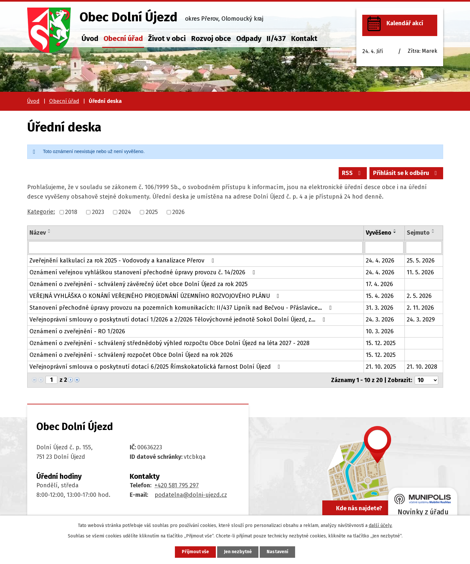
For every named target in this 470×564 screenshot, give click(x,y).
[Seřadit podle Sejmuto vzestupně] (433, 229)
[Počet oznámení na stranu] (426, 380)
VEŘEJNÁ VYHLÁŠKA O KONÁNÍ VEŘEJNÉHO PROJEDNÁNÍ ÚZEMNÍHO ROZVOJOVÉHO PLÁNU (155, 296)
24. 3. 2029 (421, 319)
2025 (152, 212)
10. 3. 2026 (380, 331)
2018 (71, 212)
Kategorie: (41, 211)
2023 (98, 212)
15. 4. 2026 (380, 296)
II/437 (276, 38)
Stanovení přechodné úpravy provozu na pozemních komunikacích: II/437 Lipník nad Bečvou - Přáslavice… (181, 307)
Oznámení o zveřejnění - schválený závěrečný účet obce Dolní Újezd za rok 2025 (138, 284)
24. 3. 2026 (380, 319)
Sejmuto (418, 232)
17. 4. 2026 (379, 284)
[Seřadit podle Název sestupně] (49, 232)
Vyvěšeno (378, 232)
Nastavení (278, 552)
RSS (352, 173)
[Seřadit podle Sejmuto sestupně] (433, 232)
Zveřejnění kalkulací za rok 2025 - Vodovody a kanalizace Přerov (122, 260)
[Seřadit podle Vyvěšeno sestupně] (395, 232)
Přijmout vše (195, 552)
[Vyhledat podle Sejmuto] (424, 247)
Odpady (248, 38)
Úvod (90, 38)
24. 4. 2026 (380, 260)
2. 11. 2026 (420, 307)
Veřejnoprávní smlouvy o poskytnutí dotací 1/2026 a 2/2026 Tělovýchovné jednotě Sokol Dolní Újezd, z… (178, 319)
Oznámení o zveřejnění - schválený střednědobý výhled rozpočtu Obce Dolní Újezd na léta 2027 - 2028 (169, 343)
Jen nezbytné (238, 552)
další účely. (380, 525)
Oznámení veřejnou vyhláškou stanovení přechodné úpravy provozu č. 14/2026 (143, 272)
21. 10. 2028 (422, 366)
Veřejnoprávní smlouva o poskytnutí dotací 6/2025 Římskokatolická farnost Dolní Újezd (156, 366)
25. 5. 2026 (421, 260)
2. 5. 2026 (419, 296)
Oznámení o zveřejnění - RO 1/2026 (77, 331)
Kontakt (304, 38)
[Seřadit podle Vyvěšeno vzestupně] (395, 229)
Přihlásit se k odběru (406, 173)
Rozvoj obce (211, 38)
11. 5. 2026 (420, 272)
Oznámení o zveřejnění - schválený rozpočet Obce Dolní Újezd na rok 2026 (131, 355)
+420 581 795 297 (177, 485)
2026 (178, 212)
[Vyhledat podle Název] (195, 247)
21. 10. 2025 (381, 366)
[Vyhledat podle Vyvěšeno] (384, 247)
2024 (125, 212)
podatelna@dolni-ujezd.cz (191, 494)
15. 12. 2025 (381, 343)
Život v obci (167, 38)
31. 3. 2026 (379, 307)
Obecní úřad (123, 38)
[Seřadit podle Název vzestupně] (49, 229)
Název (37, 232)
